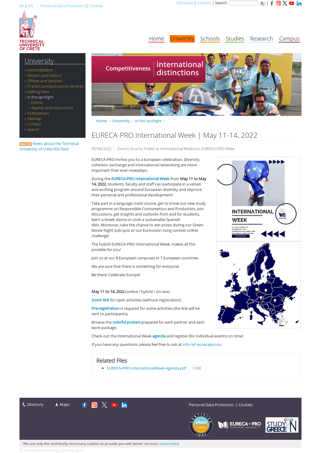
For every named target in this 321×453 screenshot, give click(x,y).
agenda (159, 336)
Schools (210, 38)
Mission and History (44, 75)
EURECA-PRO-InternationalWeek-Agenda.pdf (146, 368)
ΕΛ (22, 5)
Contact (204, 2)
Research (261, 38)
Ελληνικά (185, 2)
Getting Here (38, 91)
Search (33, 129)
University (182, 38)
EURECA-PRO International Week (140, 178)
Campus (289, 38)
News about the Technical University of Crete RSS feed (49, 146)
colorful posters (126, 322)
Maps (65, 404)
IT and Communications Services (55, 86)
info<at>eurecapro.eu (202, 344)
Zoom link (100, 300)
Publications (38, 113)
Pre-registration (105, 308)
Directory (35, 404)
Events (37, 102)
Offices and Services (44, 80)
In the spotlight (40, 97)
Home (156, 38)
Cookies (96, 5)
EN (30, 5)
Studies (235, 38)
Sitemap (34, 118)
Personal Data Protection (62, 5)
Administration (40, 70)
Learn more (169, 443)
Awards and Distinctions (52, 107)
